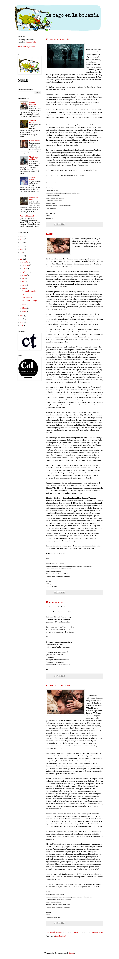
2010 (22, 322)
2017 (22, 246)
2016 (21, 249)
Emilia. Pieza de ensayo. (58, 685)
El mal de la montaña (57, 39)
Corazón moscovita (32, 103)
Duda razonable (54, 602)
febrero (24, 308)
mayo (24, 285)
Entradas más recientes (54, 932)
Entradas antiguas (97, 932)
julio (23, 278)
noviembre (25, 265)
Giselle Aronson (34, 141)
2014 (22, 256)
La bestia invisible (32, 178)
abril (23, 288)
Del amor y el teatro (33, 199)
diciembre (25, 262)
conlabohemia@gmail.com (26, 47)
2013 (21, 259)
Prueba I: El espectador (27, 216)
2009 (22, 325)
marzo (24, 305)
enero (24, 311)
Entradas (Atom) (60, 936)
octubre (25, 269)
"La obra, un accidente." (33, 158)
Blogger (71, 953)
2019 (21, 239)
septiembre (26, 272)
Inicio (76, 932)
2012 (22, 316)
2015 (21, 252)
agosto (24, 275)
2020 (22, 236)
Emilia (49, 233)
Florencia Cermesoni (32, 122)
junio (24, 282)
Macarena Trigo (31, 42)
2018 (21, 242)
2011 (21, 319)
